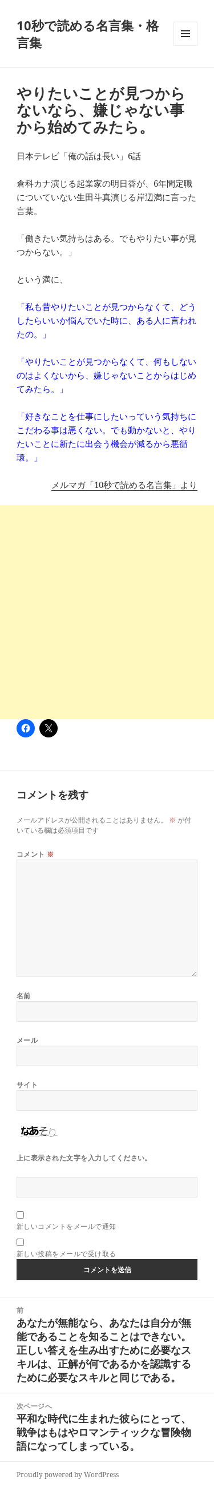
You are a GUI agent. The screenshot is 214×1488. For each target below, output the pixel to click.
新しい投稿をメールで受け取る (66, 1254)
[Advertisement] (107, 612)
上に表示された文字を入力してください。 (84, 1158)
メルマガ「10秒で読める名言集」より (124, 484)
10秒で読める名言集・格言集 (88, 34)
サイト (27, 1085)
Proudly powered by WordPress (68, 1474)
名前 (24, 996)
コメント (35, 854)
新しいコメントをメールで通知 (66, 1226)
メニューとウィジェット (185, 45)
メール (27, 1040)
